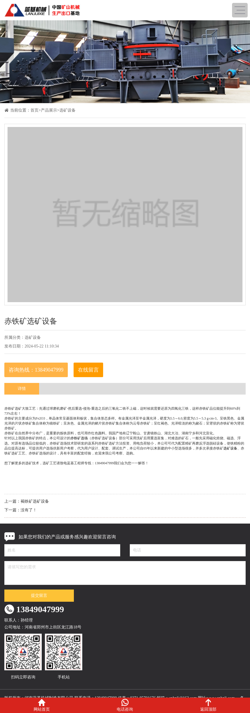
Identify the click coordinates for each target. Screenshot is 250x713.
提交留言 (39, 595)
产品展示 (49, 110)
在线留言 (88, 370)
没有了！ (29, 510)
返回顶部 (208, 705)
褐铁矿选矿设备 (35, 501)
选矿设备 (67, 110)
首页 (34, 110)
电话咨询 (125, 705)
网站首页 (42, 705)
